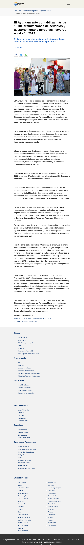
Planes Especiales (54, 498)
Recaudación (52, 504)
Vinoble (50, 517)
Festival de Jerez (23, 514)
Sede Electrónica (23, 385)
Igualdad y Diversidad (24, 520)
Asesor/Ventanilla (23, 410)
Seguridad (51, 509)
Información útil (22, 337)
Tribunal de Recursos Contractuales (29, 376)
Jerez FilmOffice (23, 525)
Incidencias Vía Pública (25, 390)
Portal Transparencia (54, 501)
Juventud (20, 528)
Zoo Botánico (52, 525)
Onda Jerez (51, 490)
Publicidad (21, 415)
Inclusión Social (23, 523)
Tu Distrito (21, 348)
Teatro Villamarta (23, 465)
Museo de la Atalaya (24, 463)
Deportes (20, 501)
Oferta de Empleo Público (26, 370)
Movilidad (51, 485)
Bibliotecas (21, 490)
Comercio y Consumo (24, 496)
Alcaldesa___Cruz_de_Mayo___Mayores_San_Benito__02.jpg (32, 318)
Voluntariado (52, 523)
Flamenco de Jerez (24, 438)
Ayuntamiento (20, 358)
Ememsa (20, 457)
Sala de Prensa (53, 506)
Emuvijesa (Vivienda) (24, 460)
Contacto (75, 540)
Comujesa (21, 455)
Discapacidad (22, 504)
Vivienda (50, 520)
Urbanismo (51, 514)
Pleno (19, 362)
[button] (16, 55)
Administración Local (24, 368)
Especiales (18, 425)
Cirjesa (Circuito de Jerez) (26, 452)
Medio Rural (52, 482)
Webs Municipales (21, 478)
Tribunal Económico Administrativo (29, 373)
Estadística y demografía (25, 343)
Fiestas (20, 345)
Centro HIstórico (23, 493)
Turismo (50, 512)
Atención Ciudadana (24, 387)
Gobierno (21, 365)
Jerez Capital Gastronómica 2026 (28, 354)
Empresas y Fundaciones (25, 442)
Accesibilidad (56, 542)
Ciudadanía (19, 380)
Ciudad (17, 333)
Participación (52, 493)
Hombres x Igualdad (24, 517)
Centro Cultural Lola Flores (26, 468)
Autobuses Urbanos (24, 488)
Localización (21, 418)
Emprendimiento (21, 405)
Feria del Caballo (23, 432)
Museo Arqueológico (54, 488)
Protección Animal (53, 496)
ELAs (19, 512)
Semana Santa (22, 430)
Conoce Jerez (22, 340)
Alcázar (20, 485)
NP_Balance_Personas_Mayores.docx (25, 321)
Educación (21, 506)
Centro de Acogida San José (27, 449)
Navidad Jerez (22, 435)
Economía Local (23, 421)
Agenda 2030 (22, 482)
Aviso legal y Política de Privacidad (36, 542)
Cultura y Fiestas (23, 498)
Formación (21, 413)
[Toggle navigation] (68, 4)
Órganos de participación (26, 393)
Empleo (20, 509)
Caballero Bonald (23, 447)
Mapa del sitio (64, 540)
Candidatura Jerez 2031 (25, 351)
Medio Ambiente (23, 531)
